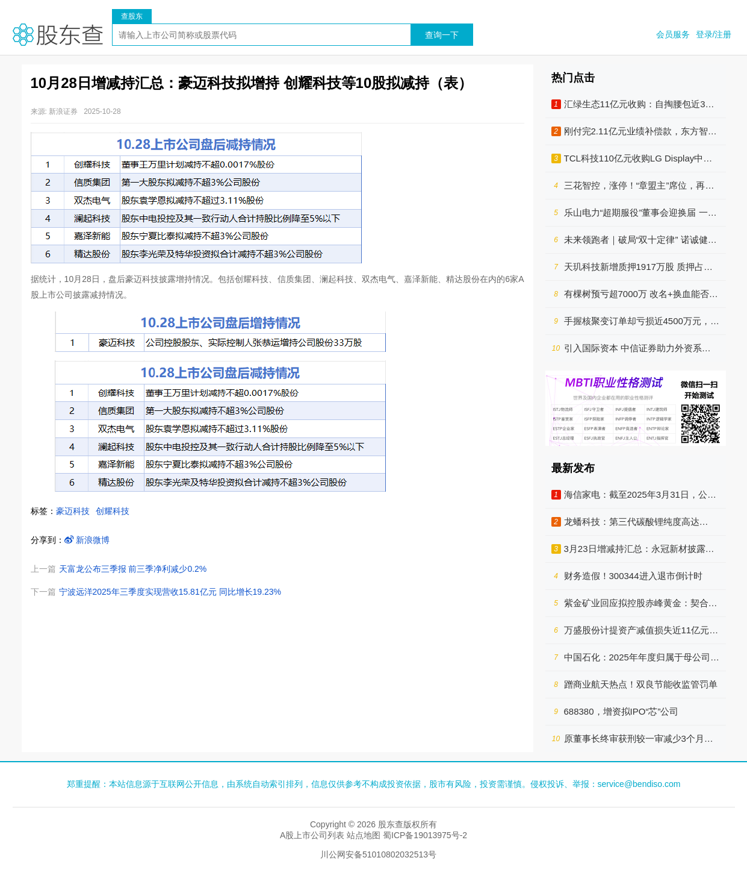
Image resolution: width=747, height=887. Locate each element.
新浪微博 (87, 540)
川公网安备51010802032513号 (378, 854)
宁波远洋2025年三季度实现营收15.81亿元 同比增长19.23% (170, 592)
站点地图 (363, 835)
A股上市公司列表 (312, 835)
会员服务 (673, 34)
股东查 (58, 35)
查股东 (132, 16)
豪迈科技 (73, 511)
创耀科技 (112, 511)
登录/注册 (714, 34)
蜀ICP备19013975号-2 (425, 835)
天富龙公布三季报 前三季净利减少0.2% (133, 569)
